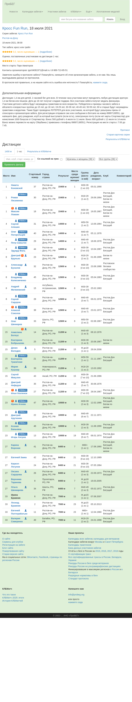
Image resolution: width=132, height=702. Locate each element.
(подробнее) (46, 52)
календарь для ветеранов (106, 539)
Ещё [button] (89, 11)
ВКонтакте (32, 557)
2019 (97, 551)
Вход (122, 19)
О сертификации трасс (79, 554)
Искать (110, 19)
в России (114, 569)
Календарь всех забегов (80, 539)
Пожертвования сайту (13, 551)
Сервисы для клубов (12, 542)
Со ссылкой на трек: (48, 159)
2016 (115, 551)
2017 (109, 551)
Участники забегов (57, 11)
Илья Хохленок (19, 393)
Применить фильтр (13, 164)
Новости (13, 11)
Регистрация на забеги (13, 545)
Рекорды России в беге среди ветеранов (88, 563)
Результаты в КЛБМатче (118, 139)
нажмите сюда (100, 82)
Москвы (99, 542)
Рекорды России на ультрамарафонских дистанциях (94, 566)
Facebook (43, 557)
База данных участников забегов (84, 548)
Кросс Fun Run (14, 28)
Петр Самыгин (18, 243)
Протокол (125, 130)
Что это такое (9, 594)
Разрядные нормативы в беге (83, 575)
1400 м (8, 151)
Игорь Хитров (18, 437)
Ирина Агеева (18, 404)
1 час (19, 151)
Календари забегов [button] (32, 11)
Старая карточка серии (118, 134)
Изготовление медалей (108, 11)
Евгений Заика (19, 457)
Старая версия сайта (12, 554)
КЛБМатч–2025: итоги (13, 597)
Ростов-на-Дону (10, 38)
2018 (103, 551)
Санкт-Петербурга (114, 542)
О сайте (6, 539)
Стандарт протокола (78, 578)
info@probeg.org (76, 594)
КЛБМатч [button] (76, 11)
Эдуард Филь (18, 251)
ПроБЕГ (10, 4)
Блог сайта (7, 548)
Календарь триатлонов (79, 545)
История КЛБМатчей (12, 601)
